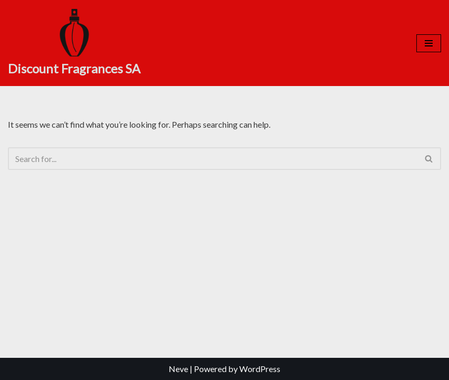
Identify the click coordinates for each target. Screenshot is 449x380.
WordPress (259, 369)
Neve (178, 369)
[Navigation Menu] (428, 43)
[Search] (212, 158)
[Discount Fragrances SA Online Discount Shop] (74, 43)
